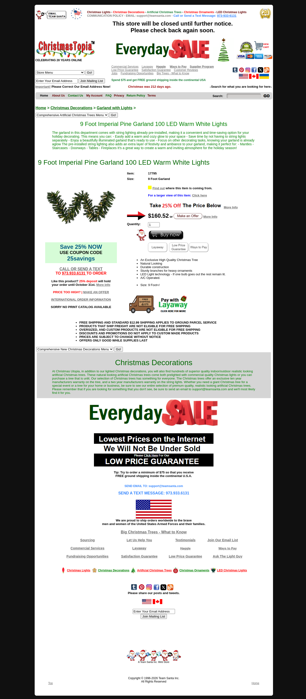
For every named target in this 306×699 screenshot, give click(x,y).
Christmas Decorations (71, 108)
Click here (199, 195)
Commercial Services (124, 66)
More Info (231, 207)
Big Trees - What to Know (173, 73)
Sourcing (87, 540)
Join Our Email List (223, 540)
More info (103, 285)
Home (41, 108)
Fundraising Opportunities (137, 73)
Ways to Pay (228, 548)
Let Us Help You (139, 540)
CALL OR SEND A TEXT (81, 269)
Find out (159, 188)
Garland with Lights (114, 108)
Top (50, 683)
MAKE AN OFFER (96, 292)
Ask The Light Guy (227, 556)
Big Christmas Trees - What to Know (154, 532)
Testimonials (185, 540)
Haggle (185, 548)
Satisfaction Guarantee (156, 70)
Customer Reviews (186, 70)
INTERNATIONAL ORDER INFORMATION (81, 299)
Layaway (147, 66)
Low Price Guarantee (124, 70)
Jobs (114, 73)
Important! (43, 86)
